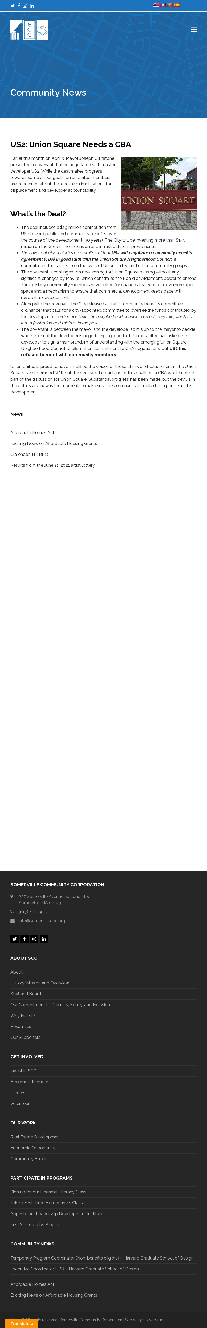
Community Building (30, 1158)
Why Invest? (22, 1015)
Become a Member (29, 1081)
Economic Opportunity (32, 1147)
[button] (194, 29)
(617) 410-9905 (34, 911)
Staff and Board (25, 993)
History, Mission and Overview (39, 983)
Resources (20, 1026)
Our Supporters (25, 1037)
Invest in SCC (23, 1070)
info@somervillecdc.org (42, 920)
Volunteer (19, 1103)
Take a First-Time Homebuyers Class (46, 1202)
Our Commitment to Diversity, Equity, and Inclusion (60, 1004)
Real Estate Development (35, 1136)
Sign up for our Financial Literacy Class (48, 1191)
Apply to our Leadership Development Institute (56, 1213)
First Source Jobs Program (36, 1224)
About (16, 972)
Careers (17, 1092)
